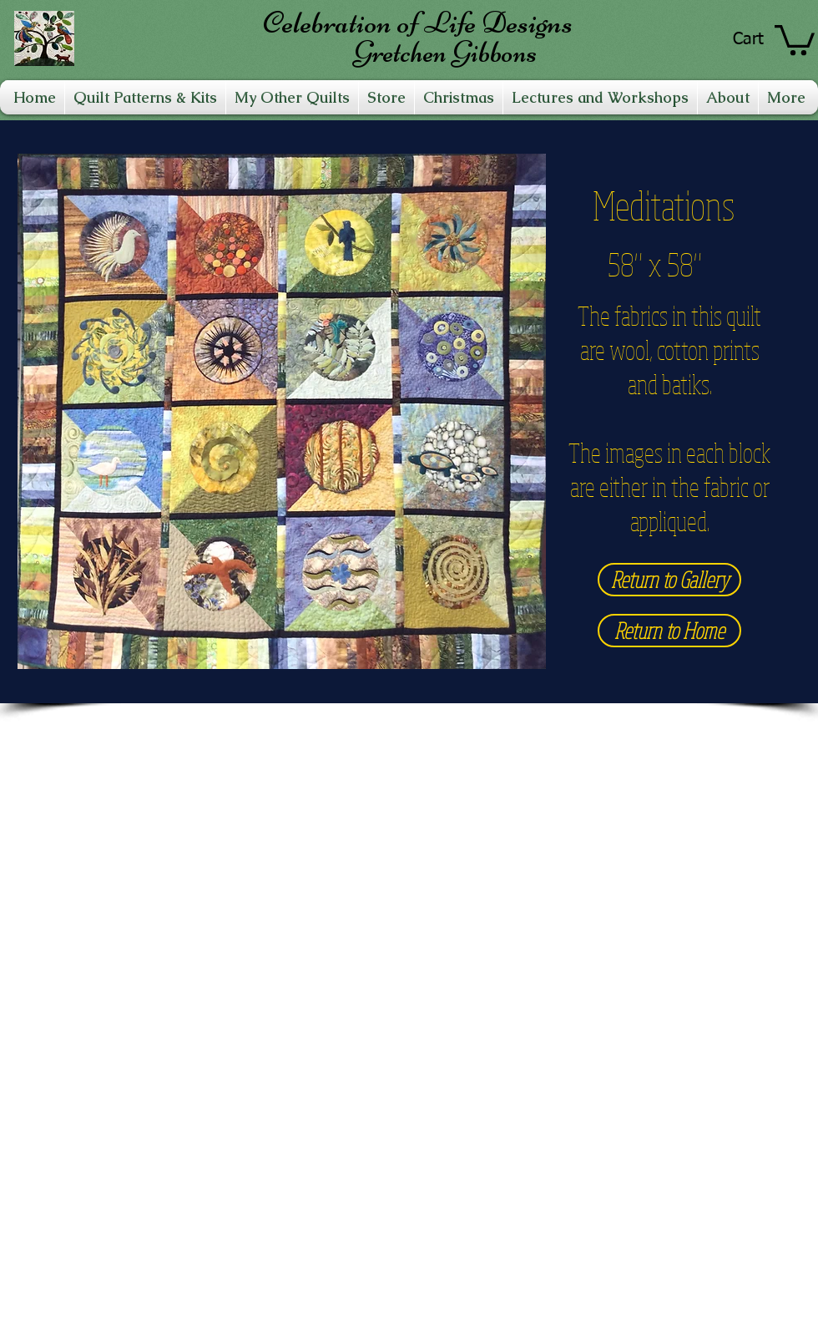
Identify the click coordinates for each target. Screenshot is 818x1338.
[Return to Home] (669, 630)
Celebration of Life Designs (418, 22)
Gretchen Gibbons (445, 52)
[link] (795, 38)
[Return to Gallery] (669, 579)
